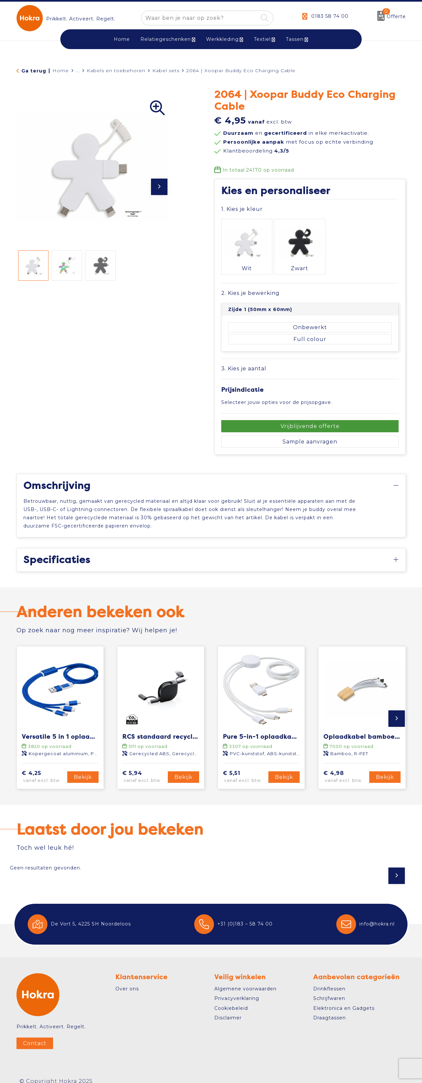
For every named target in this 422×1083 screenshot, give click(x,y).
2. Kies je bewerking (250, 284)
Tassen (295, 39)
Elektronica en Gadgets (344, 1000)
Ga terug (33, 71)
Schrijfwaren (329, 990)
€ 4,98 (345, 769)
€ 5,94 (144, 769)
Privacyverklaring (236, 990)
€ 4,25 (43, 769)
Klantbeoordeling (256, 151)
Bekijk (83, 768)
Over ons (127, 980)
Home (60, 70)
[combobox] (199, 18)
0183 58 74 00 (329, 16)
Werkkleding (222, 39)
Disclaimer (228, 1009)
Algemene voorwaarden (245, 980)
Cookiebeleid (231, 1000)
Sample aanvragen (310, 433)
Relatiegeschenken (165, 39)
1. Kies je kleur (242, 209)
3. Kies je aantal (243, 360)
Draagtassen (329, 1009)
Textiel (262, 39)
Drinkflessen (329, 980)
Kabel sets (165, 70)
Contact (34, 1035)
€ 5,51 (244, 769)
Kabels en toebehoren (116, 70)
